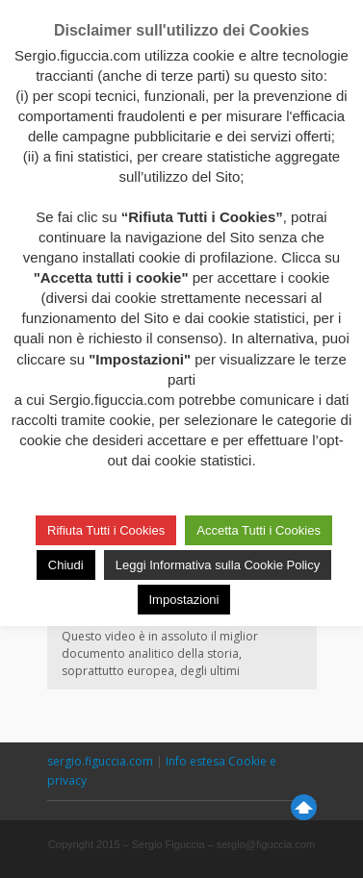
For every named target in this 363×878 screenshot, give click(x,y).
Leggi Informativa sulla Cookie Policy (218, 565)
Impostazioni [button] (184, 599)
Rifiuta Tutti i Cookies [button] (106, 530)
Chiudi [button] (66, 565)
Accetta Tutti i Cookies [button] (258, 530)
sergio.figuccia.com (101, 761)
